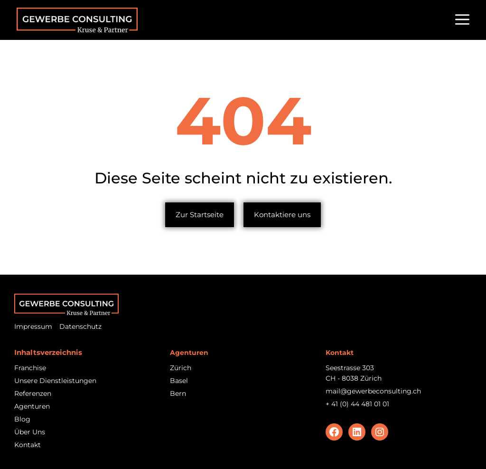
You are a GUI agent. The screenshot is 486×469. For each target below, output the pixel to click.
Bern (178, 393)
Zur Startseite (200, 214)
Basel (179, 380)
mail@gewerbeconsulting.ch (373, 391)
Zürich (180, 368)
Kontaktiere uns (282, 214)
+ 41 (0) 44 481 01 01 (357, 404)
